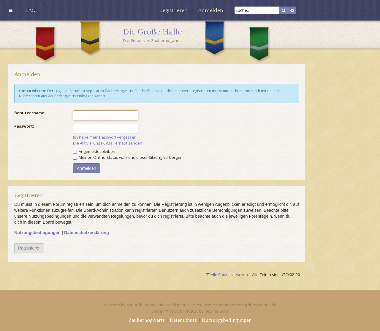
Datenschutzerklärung (86, 232)
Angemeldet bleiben (94, 151)
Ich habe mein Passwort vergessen (105, 137)
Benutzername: (29, 112)
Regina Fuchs (216, 311)
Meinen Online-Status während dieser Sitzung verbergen (128, 157)
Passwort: (24, 126)
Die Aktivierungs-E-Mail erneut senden (107, 143)
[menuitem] (30, 10)
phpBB (132, 305)
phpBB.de (267, 305)
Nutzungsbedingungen (37, 232)
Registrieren (29, 248)
